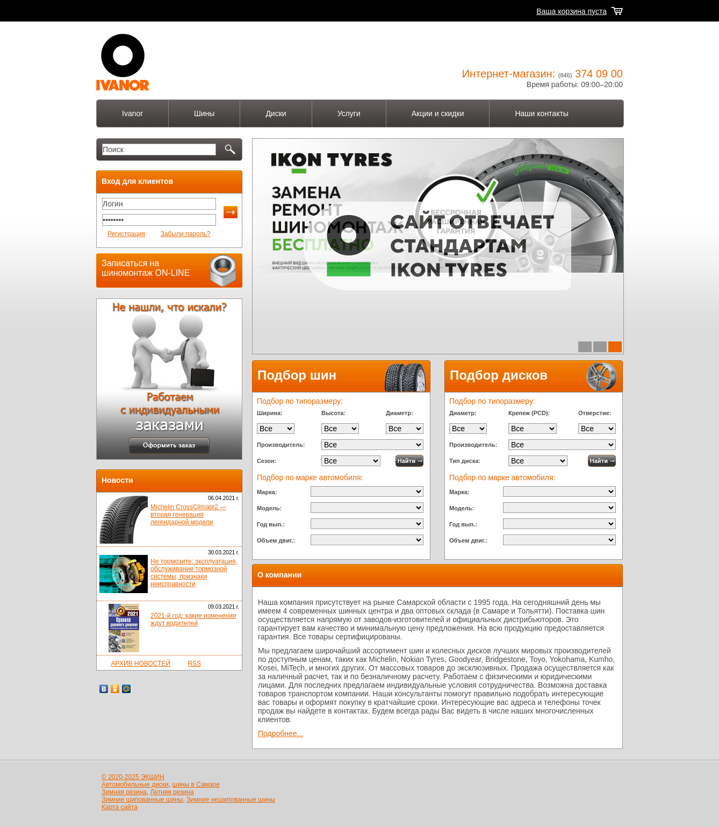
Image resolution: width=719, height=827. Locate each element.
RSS (194, 663)
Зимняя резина (124, 792)
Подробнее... (280, 733)
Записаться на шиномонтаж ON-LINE (146, 268)
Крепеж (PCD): (529, 413)
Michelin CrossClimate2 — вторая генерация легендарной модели (188, 514)
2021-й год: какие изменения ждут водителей (193, 619)
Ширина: (270, 413)
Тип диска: (464, 461)
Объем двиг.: (276, 540)
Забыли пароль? (186, 234)
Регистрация (126, 234)
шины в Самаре (196, 784)
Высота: (333, 413)
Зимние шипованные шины (142, 799)
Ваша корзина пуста (571, 11)
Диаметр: (399, 413)
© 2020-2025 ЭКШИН (133, 777)
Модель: (269, 508)
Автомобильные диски (135, 784)
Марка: (267, 492)
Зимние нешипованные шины (230, 799)
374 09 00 (599, 74)
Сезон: (266, 461)
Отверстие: (594, 413)
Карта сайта (120, 807)
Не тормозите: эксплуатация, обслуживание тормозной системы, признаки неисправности (194, 573)
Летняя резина (171, 792)
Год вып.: (271, 524)
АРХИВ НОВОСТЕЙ (140, 663)
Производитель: (281, 444)
